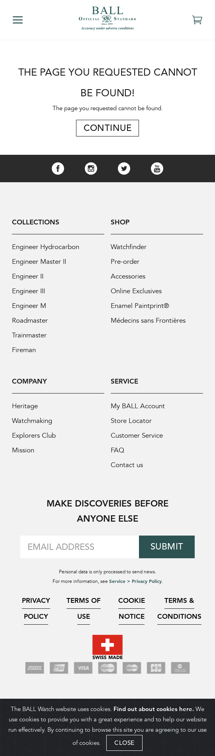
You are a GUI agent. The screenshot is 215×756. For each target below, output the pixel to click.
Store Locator (131, 420)
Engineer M (29, 305)
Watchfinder (129, 246)
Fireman (24, 350)
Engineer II (27, 276)
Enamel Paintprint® (140, 305)
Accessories (128, 276)
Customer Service (137, 435)
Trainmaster (29, 335)
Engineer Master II (39, 261)
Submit (167, 546)
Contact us (127, 465)
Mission (23, 450)
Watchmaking (32, 420)
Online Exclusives (136, 291)
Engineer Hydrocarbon (45, 246)
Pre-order (125, 261)
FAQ (117, 450)
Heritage (25, 406)
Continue (107, 128)
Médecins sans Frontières (148, 320)
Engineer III (28, 291)
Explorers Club (34, 435)
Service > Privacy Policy (135, 581)
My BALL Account (138, 406)
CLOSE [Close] (124, 742)
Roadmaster (30, 320)
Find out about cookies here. (153, 709)
